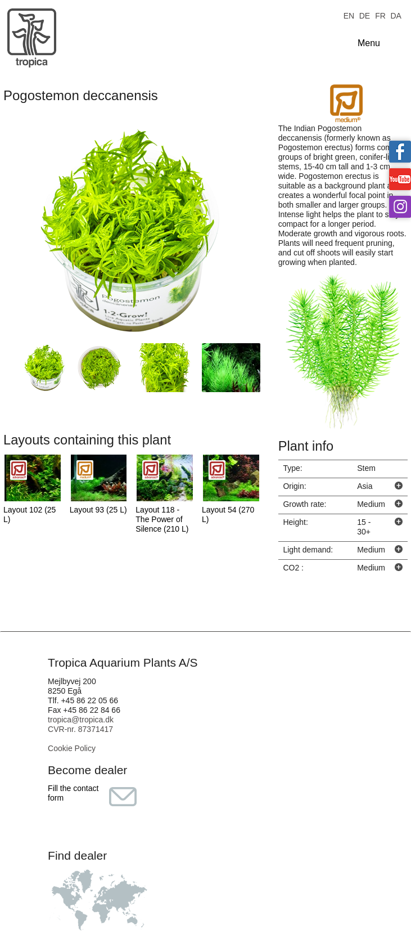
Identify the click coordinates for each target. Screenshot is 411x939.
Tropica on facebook (400, 152)
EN (349, 15)
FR (380, 15)
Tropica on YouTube (400, 179)
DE (364, 15)
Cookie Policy (72, 748)
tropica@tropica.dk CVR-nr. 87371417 (81, 724)
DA (395, 15)
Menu (369, 43)
